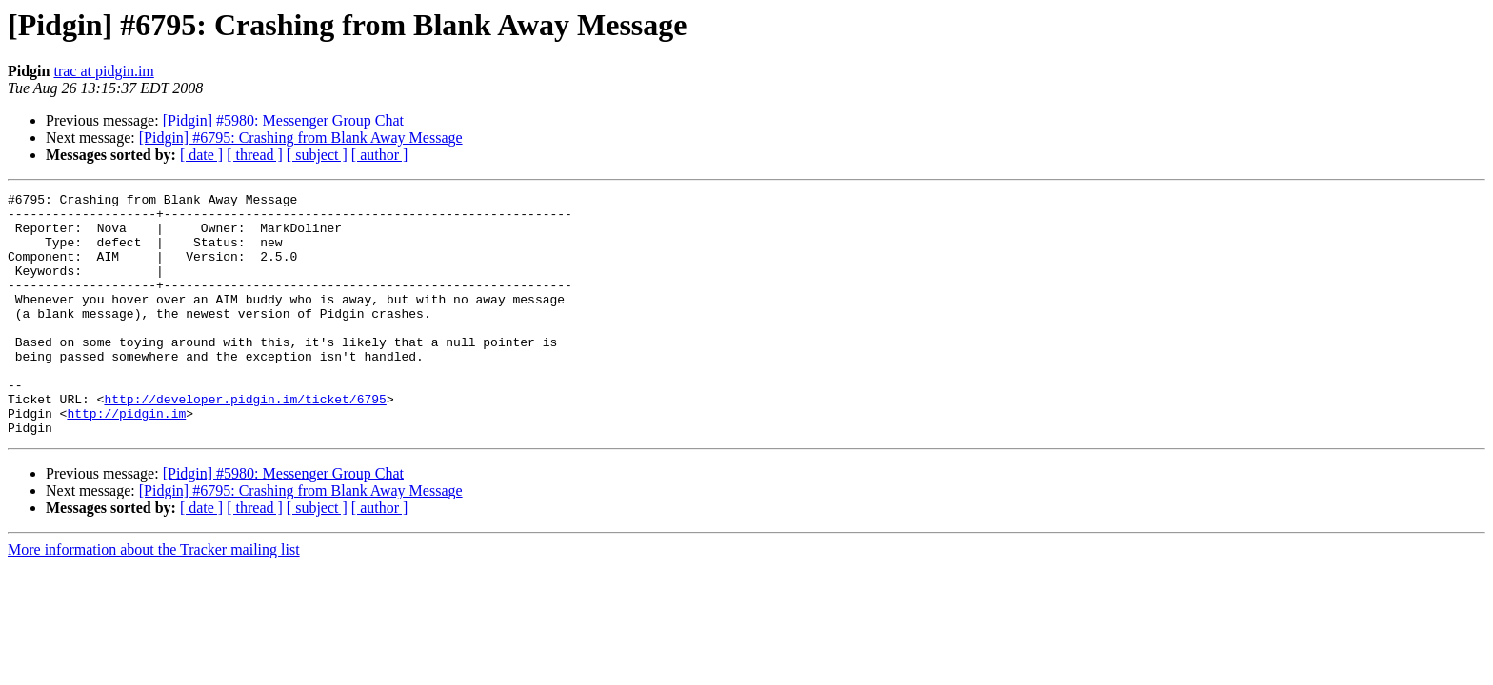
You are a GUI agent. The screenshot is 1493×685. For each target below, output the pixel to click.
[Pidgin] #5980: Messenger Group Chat (283, 120)
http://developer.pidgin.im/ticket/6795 (245, 441)
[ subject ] (317, 155)
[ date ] (201, 155)
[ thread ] (255, 155)
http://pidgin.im (126, 458)
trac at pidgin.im (103, 71)
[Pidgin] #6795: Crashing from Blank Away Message (301, 137)
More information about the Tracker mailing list (154, 598)
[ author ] (379, 155)
